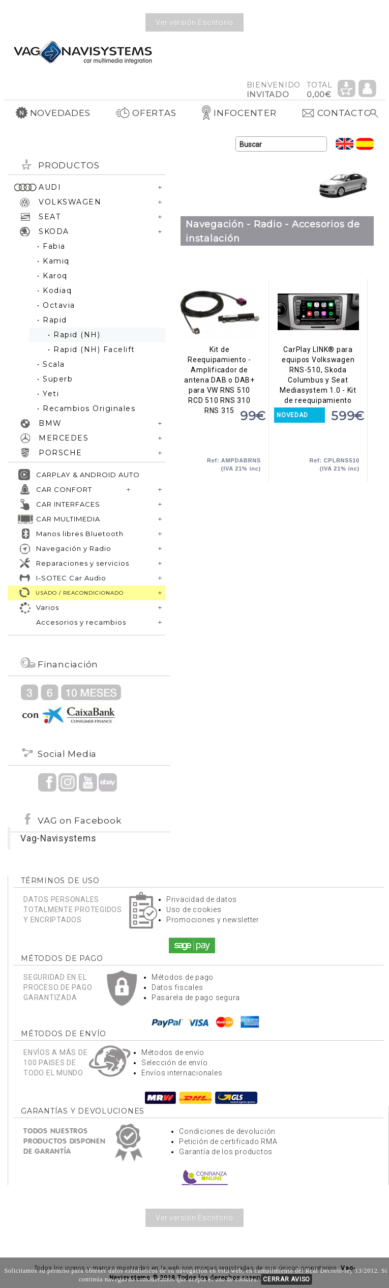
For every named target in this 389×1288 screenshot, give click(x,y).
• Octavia (56, 305)
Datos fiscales (177, 987)
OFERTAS (145, 113)
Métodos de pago (183, 977)
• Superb (55, 379)
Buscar (374, 113)
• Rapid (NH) (74, 334)
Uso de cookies (194, 909)
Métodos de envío (172, 1052)
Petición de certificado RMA (228, 1141)
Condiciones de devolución (227, 1131)
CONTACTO (336, 113)
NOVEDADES (53, 113)
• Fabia (51, 246)
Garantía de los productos (226, 1152)
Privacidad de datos (201, 899)
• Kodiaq (54, 290)
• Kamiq (53, 261)
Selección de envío (174, 1063)
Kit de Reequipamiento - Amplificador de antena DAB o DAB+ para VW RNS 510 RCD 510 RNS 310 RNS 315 (219, 312)
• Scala (51, 364)
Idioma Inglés (345, 144)
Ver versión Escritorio (194, 22)
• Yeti (48, 393)
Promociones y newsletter (212, 920)
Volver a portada (83, 52)
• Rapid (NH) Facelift (91, 349)
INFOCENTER (239, 113)
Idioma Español (365, 144)
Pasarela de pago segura (196, 997)
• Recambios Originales (86, 408)
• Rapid (52, 320)
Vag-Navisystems (58, 838)
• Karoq (52, 275)
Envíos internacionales (182, 1073)
